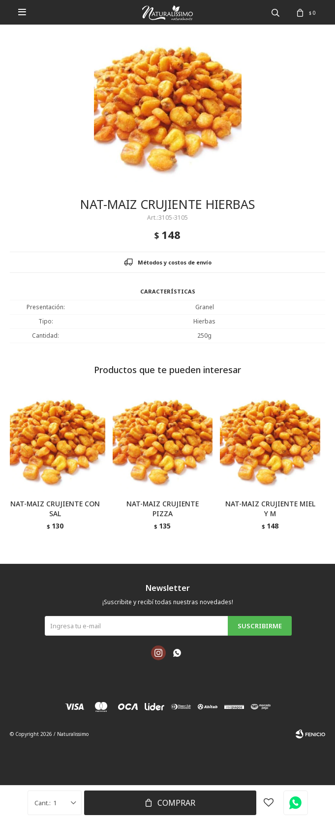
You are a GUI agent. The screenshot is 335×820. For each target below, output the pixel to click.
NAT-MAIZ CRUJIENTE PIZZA (162, 508)
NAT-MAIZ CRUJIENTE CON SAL (55, 508)
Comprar (176, 802)
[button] (313, 467)
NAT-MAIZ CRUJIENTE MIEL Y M (270, 508)
